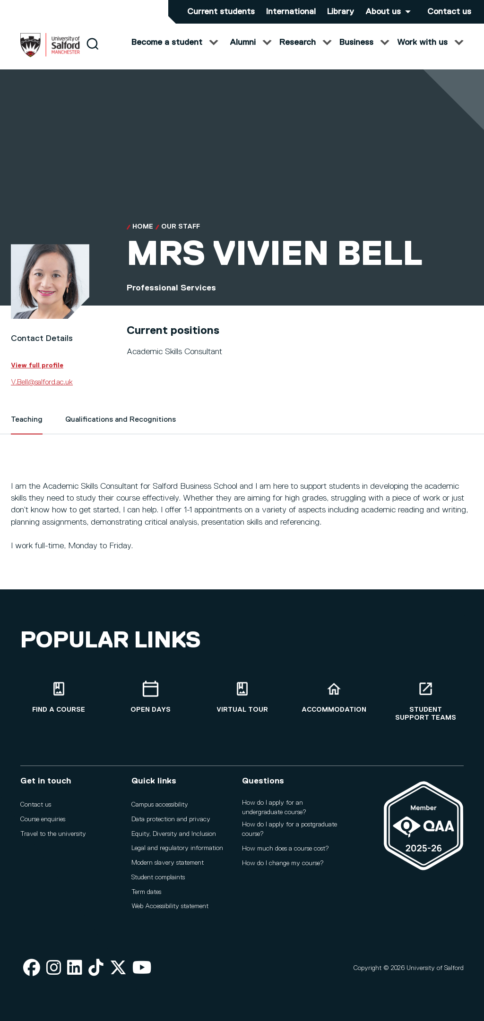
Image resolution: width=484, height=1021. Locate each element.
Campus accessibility (159, 804)
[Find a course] (58, 697)
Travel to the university (53, 834)
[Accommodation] (333, 697)
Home (142, 236)
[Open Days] (150, 697)
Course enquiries (42, 819)
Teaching (27, 429)
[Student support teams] (425, 701)
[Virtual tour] (242, 697)
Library (340, 12)
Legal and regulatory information (177, 848)
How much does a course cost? (285, 848)
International (291, 12)
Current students (221, 12)
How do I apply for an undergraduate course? (274, 808)
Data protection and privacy (170, 819)
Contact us (449, 12)
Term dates (146, 892)
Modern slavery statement (167, 862)
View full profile (37, 375)
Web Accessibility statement (169, 906)
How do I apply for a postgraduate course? (289, 829)
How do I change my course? (283, 863)
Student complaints (158, 877)
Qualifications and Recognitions (120, 429)
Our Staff (180, 236)
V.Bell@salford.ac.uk (42, 392)
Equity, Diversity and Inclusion (173, 834)
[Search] (92, 53)
